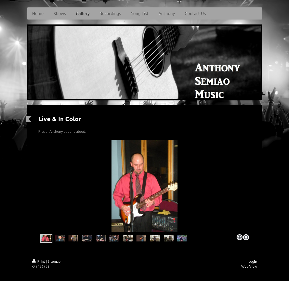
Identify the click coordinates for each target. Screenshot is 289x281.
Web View (249, 266)
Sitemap (54, 261)
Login (252, 261)
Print (39, 261)
